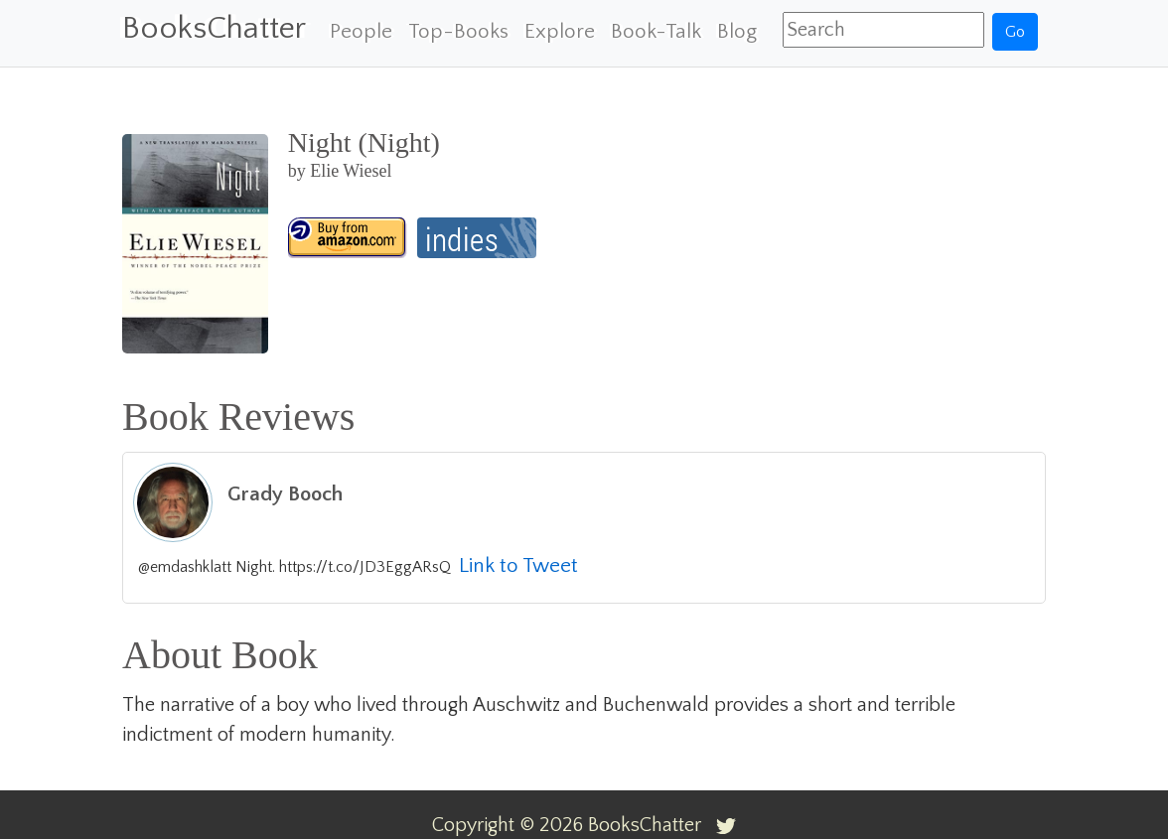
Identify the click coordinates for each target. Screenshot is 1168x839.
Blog (737, 31)
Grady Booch (285, 494)
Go (1015, 32)
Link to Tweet (518, 565)
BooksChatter (214, 28)
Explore (559, 31)
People (361, 31)
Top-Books (458, 31)
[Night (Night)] (347, 237)
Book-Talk (656, 31)
